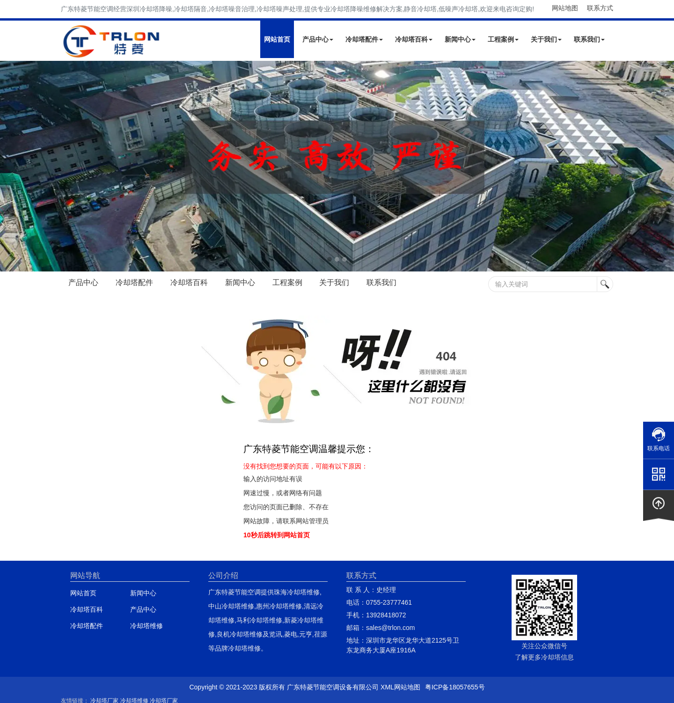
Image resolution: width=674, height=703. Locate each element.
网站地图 (565, 8)
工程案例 (503, 39)
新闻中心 (460, 39)
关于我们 (546, 39)
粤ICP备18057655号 (455, 687)
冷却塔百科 (413, 39)
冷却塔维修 (146, 626)
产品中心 (317, 39)
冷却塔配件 (364, 39)
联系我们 (589, 39)
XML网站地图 (400, 687)
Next (9, 166)
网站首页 (277, 39)
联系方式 (600, 8)
